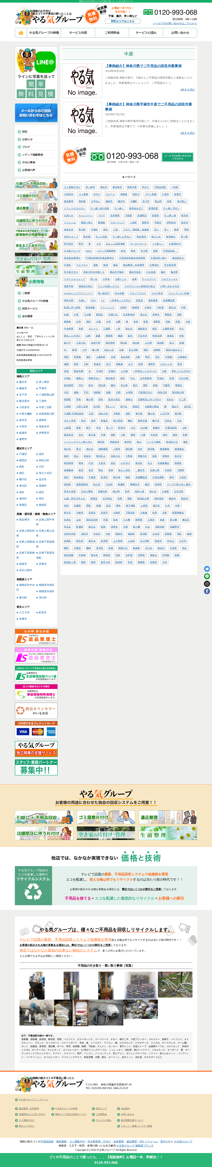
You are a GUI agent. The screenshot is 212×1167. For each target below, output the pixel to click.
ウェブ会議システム (108, 286)
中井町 (168, 470)
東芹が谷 (105, 562)
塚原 (185, 442)
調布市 (184, 498)
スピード (110, 194)
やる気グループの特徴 (44, 32)
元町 (164, 512)
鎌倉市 (109, 201)
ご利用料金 (112, 32)
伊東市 (43, 564)
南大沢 (178, 456)
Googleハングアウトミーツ (78, 293)
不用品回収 (160, 187)
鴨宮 (147, 357)
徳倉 (162, 519)
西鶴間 (109, 335)
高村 (93, 420)
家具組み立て (136, 208)
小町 (123, 435)
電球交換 (142, 420)
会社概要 (27, 316)
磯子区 (155, 420)
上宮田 (144, 505)
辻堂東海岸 (129, 314)
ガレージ (93, 328)
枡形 (117, 555)
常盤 (185, 435)
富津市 (104, 477)
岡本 (118, 505)
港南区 (170, 335)
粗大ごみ (156, 236)
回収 (169, 201)
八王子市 (165, 413)
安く (166, 229)
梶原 (83, 562)
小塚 (143, 435)
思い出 (93, 279)
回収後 (155, 215)
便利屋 (82, 201)
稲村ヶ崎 (139, 491)
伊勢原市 (171, 222)
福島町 (131, 534)
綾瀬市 (23, 432)
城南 (76, 392)
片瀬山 (67, 378)
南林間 (135, 307)
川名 (179, 420)
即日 (81, 243)
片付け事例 (87, 491)
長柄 (110, 470)
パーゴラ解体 (154, 442)
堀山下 (175, 406)
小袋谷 (147, 307)
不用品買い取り (158, 258)
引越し (82, 300)
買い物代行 (104, 293)
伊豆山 (170, 541)
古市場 (129, 555)
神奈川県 (68, 300)
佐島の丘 (115, 456)
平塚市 (157, 222)
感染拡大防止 (86, 286)
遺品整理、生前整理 (133, 265)
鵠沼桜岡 (68, 463)
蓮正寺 (156, 505)
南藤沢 (156, 427)
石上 (150, 463)
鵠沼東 (151, 449)
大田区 (182, 477)
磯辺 (130, 420)
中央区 (96, 534)
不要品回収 (171, 427)
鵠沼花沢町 (92, 519)
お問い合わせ (180, 32)
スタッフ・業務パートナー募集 (136, 1126)
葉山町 (158, 201)
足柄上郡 (155, 470)
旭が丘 (143, 314)
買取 (88, 505)
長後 (66, 371)
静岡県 (138, 519)
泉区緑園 (68, 555)
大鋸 (164, 371)
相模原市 (142, 328)
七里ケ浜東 (82, 406)
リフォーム (70, 222)
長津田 (104, 541)
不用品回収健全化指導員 (132, 258)
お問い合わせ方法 (169, 286)
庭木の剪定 (114, 399)
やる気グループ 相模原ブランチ (135, 1145)
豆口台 (148, 548)
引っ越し (119, 208)
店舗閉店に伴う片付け (149, 399)
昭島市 (119, 534)
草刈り (145, 187)
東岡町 (67, 399)
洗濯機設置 (169, 300)
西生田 (79, 541)
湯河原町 (110, 343)
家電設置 (153, 208)
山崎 (88, 335)
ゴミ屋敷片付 (77, 1141)
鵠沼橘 (129, 449)
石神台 (67, 519)
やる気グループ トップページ (33, 1099)
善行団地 (118, 420)
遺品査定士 (178, 258)
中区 (66, 392)
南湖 (140, 364)
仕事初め (154, 265)
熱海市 (158, 541)
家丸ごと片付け (72, 335)
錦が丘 (92, 526)
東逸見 (97, 364)
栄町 (154, 456)
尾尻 (128, 413)
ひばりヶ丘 (166, 364)
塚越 (189, 534)
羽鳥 (78, 399)
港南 (103, 526)
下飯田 (166, 385)
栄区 (105, 229)
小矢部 (109, 484)
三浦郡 (106, 328)
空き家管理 (170, 265)
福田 (66, 456)
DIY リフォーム (148, 1141)
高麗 (98, 505)
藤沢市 (121, 201)
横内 (113, 385)
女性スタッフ (71, 236)
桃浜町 (160, 343)
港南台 (153, 555)
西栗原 (178, 463)
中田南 (82, 555)
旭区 (88, 321)
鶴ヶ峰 (95, 350)
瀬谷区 (23, 498)
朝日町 (123, 343)
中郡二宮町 (45, 407)
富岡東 (168, 534)
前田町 (158, 484)
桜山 (139, 442)
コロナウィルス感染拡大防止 (139, 286)
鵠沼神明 (68, 385)
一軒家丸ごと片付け (120, 300)
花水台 (170, 399)
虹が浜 (96, 484)
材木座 (102, 385)
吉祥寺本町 (70, 534)
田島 (178, 321)
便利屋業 (153, 300)
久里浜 (102, 463)
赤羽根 (165, 555)
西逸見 (104, 420)
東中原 (139, 413)
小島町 (116, 512)
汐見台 (168, 420)
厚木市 (184, 222)
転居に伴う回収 (72, 307)
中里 (76, 314)
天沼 (164, 562)
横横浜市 (135, 484)
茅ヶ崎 (184, 236)
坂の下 (67, 343)
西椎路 (141, 562)
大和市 (123, 307)
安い (156, 229)
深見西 (99, 548)
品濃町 (77, 505)
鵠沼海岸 (110, 378)
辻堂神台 (107, 498)
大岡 (125, 526)
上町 (184, 427)
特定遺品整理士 (72, 258)
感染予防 (68, 286)
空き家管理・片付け (99, 1141)
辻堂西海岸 (146, 378)
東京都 (86, 236)
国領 (93, 562)
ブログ (101, 215)
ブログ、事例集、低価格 (136, 229)
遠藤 (98, 335)
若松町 (67, 484)
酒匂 (165, 435)
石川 (108, 364)
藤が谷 (151, 413)
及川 (171, 343)
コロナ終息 (157, 293)
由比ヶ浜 (109, 350)
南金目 (87, 456)
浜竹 (140, 449)
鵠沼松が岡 (143, 498)
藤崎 (88, 548)
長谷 (113, 463)
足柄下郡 (95, 343)
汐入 (181, 328)
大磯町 (133, 201)
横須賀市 (117, 187)
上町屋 (67, 427)
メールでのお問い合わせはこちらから (175, 23)
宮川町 (96, 406)
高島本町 (160, 526)
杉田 (154, 512)
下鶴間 (180, 470)
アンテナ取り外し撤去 (179, 484)
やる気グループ (72, 251)
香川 (78, 449)
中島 (108, 534)
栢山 (76, 456)
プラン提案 (151, 194)
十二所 (182, 399)
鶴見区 (99, 314)
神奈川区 (162, 392)
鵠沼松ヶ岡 (70, 562)
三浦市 (165, 194)
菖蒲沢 (136, 406)
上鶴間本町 (168, 328)
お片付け (125, 463)
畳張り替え (87, 222)
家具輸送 (78, 477)
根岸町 (127, 442)
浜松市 (84, 534)
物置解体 (164, 449)
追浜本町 (125, 357)
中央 (98, 427)
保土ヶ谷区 (124, 470)
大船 (137, 357)
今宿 (108, 321)
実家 (155, 251)
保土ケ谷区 (45, 473)
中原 (177, 505)
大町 (86, 364)
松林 (115, 519)
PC (65, 350)
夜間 (176, 229)
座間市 (151, 364)
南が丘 (153, 491)
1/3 (102, 300)
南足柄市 (141, 236)
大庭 (98, 321)
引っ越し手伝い (171, 208)
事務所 (168, 314)
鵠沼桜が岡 (178, 392)
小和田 (67, 406)
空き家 (144, 251)
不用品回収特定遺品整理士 (100, 258)
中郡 (118, 392)
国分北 (172, 307)
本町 (81, 328)
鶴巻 (81, 463)
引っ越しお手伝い (122, 236)
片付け (96, 194)
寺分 (81, 435)
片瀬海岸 (182, 357)
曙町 (66, 548)
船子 (88, 427)
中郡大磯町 (25, 413)
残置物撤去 (178, 512)
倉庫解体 (68, 470)
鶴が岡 (116, 491)
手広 (86, 392)
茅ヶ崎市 (90, 187)
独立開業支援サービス (132, 1120)
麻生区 (185, 519)
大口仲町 (145, 541)
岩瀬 (181, 343)
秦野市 (145, 222)
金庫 (134, 279)
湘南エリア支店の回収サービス (70, 1114)
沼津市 (114, 526)
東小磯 (173, 519)
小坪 (84, 350)
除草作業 (132, 187)
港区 (66, 477)
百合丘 (67, 526)
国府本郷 (78, 371)
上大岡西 (118, 541)
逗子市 (146, 201)
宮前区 (92, 512)
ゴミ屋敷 (83, 194)
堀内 (175, 435)
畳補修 (101, 222)
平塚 (103, 435)
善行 (135, 385)
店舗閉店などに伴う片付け (32, 1114)
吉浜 (108, 505)
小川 (133, 427)
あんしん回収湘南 (115, 243)
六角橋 (143, 512)
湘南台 (129, 399)
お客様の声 (28, 170)
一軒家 (174, 187)
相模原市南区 (46, 585)
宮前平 (104, 512)
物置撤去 (179, 449)
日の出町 (184, 378)
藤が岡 (89, 399)
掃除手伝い (94, 378)
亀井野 (174, 272)
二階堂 (116, 449)
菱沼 (147, 484)
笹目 (91, 470)
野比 (101, 470)
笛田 (76, 364)
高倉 (168, 321)
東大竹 (67, 512)
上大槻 (124, 371)
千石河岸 (142, 335)
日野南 (141, 555)
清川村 (43, 597)
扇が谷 (67, 449)
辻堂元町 (179, 491)
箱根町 (97, 392)
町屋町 (79, 526)
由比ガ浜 (103, 413)
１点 (98, 243)
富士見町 (133, 350)
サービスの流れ (146, 32)
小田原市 (68, 194)
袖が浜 (89, 449)
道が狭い (182, 201)
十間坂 (129, 456)
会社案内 (125, 1108)
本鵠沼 (111, 371)
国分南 (116, 477)
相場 (105, 265)
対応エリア (101, 1108)
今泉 (188, 321)
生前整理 (115, 215)
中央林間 (68, 328)
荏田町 (153, 562)
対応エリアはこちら (122, 21)
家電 (74, 350)
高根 (155, 385)
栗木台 (92, 541)
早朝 (186, 229)
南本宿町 (159, 498)
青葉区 (178, 385)
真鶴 (95, 265)
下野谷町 (130, 512)
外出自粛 (119, 293)
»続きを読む (187, 89)
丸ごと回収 (101, 236)
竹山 (132, 378)
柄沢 (171, 477)
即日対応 (68, 243)
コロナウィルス (169, 279)
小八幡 (126, 519)
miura (89, 251)
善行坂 (92, 435)
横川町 (178, 413)
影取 (145, 321)
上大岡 (148, 343)
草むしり (110, 406)
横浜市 (103, 187)
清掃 (179, 314)
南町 (129, 498)
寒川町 (82, 229)
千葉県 (92, 477)
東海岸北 (68, 435)
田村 (101, 399)
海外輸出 (171, 236)
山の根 (144, 427)
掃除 (66, 357)
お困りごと (121, 279)
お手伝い (95, 201)
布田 (66, 505)
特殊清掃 (157, 335)
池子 (157, 357)
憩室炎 (139, 300)
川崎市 (79, 512)
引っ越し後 (170, 215)
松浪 (171, 378)
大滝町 (173, 548)
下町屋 (160, 307)
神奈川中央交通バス (94, 272)
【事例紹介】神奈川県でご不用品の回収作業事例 (143, 66)
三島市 (151, 519)
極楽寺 (172, 498)
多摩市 (177, 194)
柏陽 (177, 555)
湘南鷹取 (103, 449)
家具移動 (90, 307)
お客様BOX (175, 243)
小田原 (106, 279)
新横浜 (93, 498)
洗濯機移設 (141, 477)
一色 (117, 328)
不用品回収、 (170, 251)
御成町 (136, 548)
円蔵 (105, 519)
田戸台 (123, 406)
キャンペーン (86, 215)
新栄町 (119, 562)
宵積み (160, 378)
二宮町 (133, 222)
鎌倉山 (79, 378)
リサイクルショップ (74, 279)
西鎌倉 (119, 364)
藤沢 (163, 272)
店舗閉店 (142, 215)
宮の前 (124, 385)
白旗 (66, 314)
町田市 (121, 427)
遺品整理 (68, 201)
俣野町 (156, 321)
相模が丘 (123, 548)
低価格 (123, 194)
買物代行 (142, 456)
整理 (133, 435)
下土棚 (87, 314)
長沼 (83, 420)
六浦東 (165, 491)
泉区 (88, 357)
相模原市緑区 (46, 591)
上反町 (131, 541)
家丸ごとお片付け (181, 371)
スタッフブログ (137, 293)
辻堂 (78, 321)
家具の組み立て (174, 350)
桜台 (184, 548)
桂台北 (129, 328)
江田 (91, 413)
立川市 (182, 541)
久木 (167, 505)
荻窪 (81, 470)
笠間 (119, 498)
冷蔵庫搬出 (163, 463)
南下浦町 (130, 505)
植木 (91, 385)
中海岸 (99, 371)
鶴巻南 (67, 321)
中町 (183, 307)
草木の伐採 (70, 491)
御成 (128, 477)
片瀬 (113, 357)
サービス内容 (78, 32)
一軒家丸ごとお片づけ (145, 371)
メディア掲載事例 (106, 251)
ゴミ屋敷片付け (72, 187)
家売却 (184, 215)
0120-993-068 (106, 1162)
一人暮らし (158, 243)
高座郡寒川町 (46, 413)
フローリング (117, 222)
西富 (78, 427)
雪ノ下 (109, 427)
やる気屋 (151, 272)
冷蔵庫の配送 (152, 406)
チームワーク (149, 279)
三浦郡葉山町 (46, 394)
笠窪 (130, 562)
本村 (136, 321)
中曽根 (168, 357)
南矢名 (94, 555)
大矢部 (155, 534)
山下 (130, 364)
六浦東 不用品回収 (73, 413)
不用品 (67, 265)
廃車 (133, 251)
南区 (154, 328)
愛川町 (23, 597)
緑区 (122, 378)
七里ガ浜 (81, 343)
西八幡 (136, 526)
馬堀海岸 (114, 442)
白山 (147, 526)
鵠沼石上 (101, 456)
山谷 (78, 519)
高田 (127, 491)
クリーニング (107, 307)
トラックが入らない (74, 208)
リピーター (82, 265)
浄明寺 (155, 314)
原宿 (179, 364)
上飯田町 (101, 357)
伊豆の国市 (25, 570)
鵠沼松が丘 (172, 442)
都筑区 (101, 442)
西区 (146, 350)
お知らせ (68, 215)
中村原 (154, 435)
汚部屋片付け (145, 392)
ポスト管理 (70, 420)
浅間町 (156, 350)
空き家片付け (71, 272)
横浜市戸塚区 (117, 272)
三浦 (115, 229)
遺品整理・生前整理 (29, 1108)
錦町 (113, 435)
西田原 (106, 555)
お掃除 (129, 392)
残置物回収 (82, 484)
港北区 (138, 463)
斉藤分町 (102, 491)
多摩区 (67, 541)
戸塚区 (94, 229)
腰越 (120, 335)
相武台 (161, 548)
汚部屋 (128, 215)
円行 (81, 385)
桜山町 (136, 343)
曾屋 (110, 548)
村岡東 (77, 357)
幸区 (179, 534)
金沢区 (187, 406)
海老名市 (68, 229)
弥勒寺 (165, 456)
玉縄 (121, 350)
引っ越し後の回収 (99, 208)
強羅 (108, 392)
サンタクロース (138, 243)
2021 (93, 300)
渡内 (130, 335)
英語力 (136, 194)
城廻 (66, 364)
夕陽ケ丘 (113, 314)
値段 (115, 265)
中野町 (117, 413)
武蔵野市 (174, 526)
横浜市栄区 (135, 272)
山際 (118, 321)
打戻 (91, 463)
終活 (123, 251)
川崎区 (77, 548)
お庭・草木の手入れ (74, 498)
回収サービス (30, 308)
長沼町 (143, 534)
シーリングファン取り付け (78, 442)
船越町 (121, 484)
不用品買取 (158, 477)
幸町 (181, 335)
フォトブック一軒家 (178, 293)
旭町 (145, 385)
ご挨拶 (26, 293)
